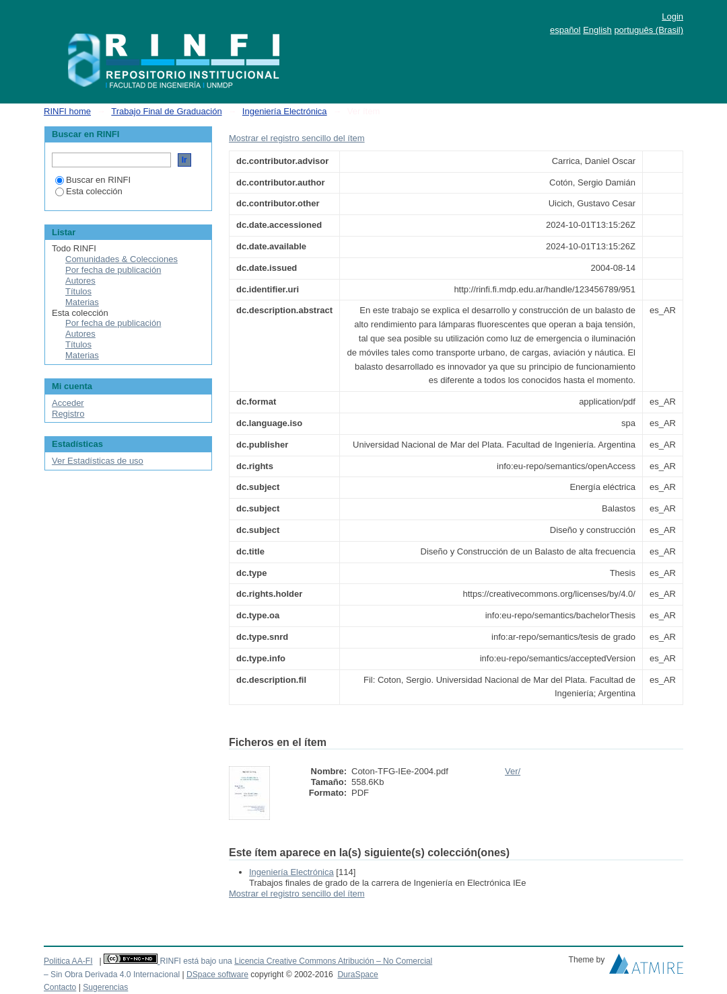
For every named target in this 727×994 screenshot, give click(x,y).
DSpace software (217, 974)
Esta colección (89, 191)
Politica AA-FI (68, 961)
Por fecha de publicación (113, 270)
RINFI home (67, 111)
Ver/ (512, 771)
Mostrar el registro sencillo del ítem (297, 138)
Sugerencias (105, 987)
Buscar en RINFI (93, 180)
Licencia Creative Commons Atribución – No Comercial (333, 961)
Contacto (60, 987)
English (597, 30)
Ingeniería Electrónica (284, 111)
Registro (68, 414)
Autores (80, 281)
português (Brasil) (648, 30)
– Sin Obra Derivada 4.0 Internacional (112, 974)
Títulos (78, 291)
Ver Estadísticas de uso (97, 461)
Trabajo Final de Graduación (166, 111)
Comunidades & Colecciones (121, 259)
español (565, 30)
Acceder (68, 403)
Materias (82, 302)
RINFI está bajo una (196, 961)
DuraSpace (357, 974)
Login (672, 16)
